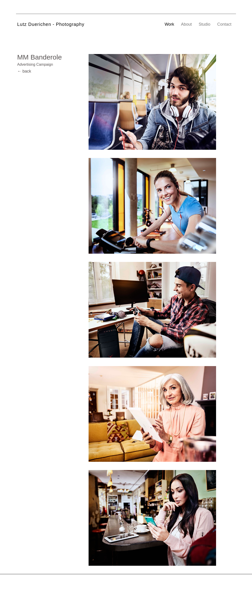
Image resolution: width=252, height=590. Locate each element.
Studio (204, 24)
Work (169, 24)
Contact (224, 24)
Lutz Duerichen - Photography (50, 24)
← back (24, 71)
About (186, 24)
